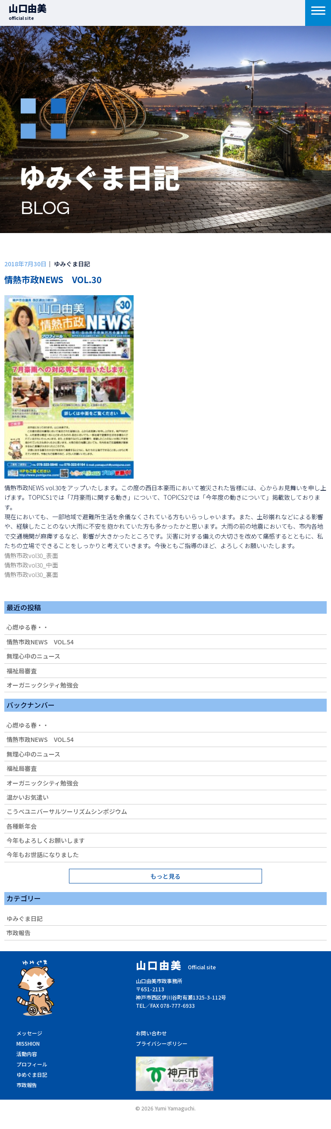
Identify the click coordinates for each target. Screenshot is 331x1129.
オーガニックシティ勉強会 (42, 685)
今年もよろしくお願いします (45, 840)
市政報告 (18, 932)
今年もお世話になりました (42, 854)
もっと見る (165, 876)
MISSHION (28, 1043)
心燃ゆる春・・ (27, 627)
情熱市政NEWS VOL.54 (40, 641)
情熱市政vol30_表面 (31, 555)
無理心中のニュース (33, 656)
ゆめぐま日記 (31, 1074)
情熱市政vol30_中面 (31, 565)
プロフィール (31, 1064)
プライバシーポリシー (161, 1043)
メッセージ (29, 1033)
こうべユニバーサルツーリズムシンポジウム (66, 811)
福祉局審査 (21, 670)
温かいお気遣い (27, 797)
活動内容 (26, 1053)
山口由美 (28, 11)
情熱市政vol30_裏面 (31, 574)
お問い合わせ (151, 1033)
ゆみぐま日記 (24, 918)
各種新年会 (21, 826)
